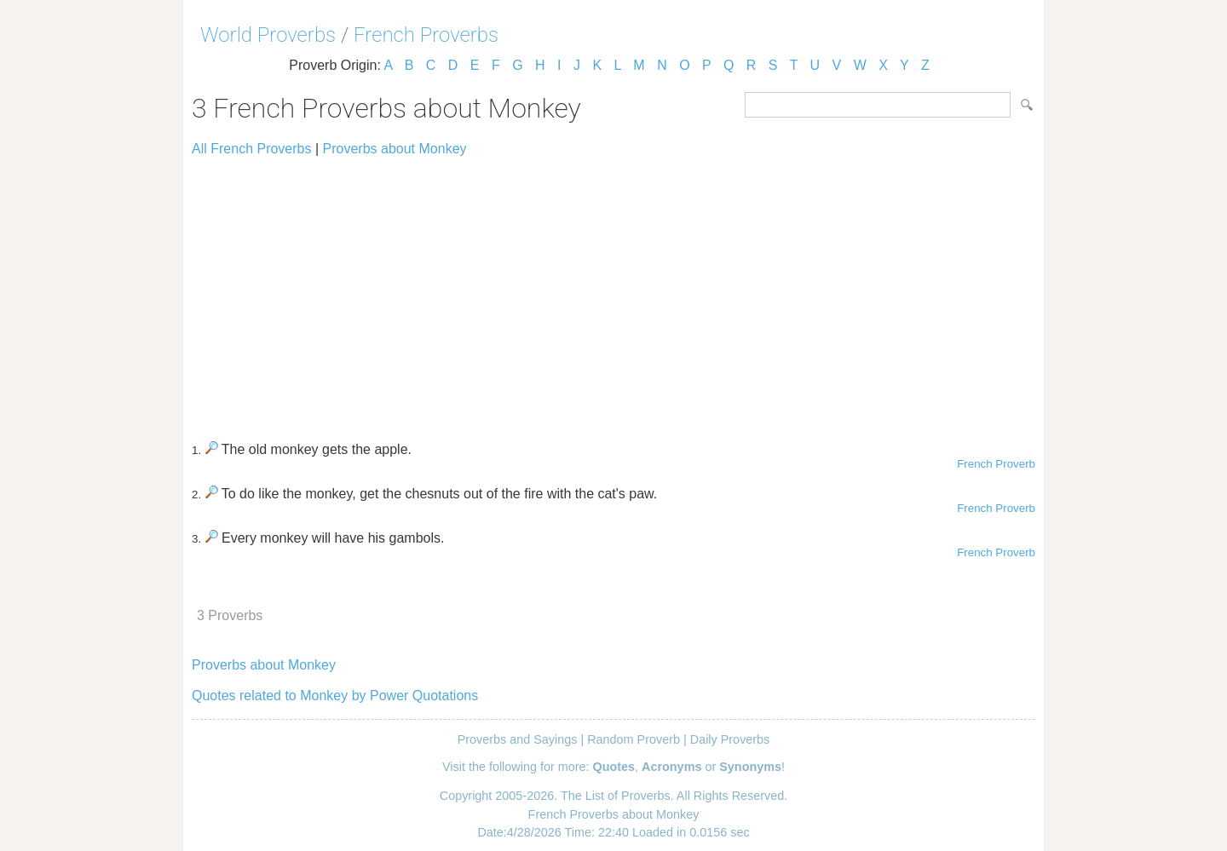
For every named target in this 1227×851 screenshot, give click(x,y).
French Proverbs (426, 35)
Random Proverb (633, 739)
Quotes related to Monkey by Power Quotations (335, 695)
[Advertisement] (613, 291)
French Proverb (996, 463)
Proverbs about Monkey (395, 148)
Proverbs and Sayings (518, 739)
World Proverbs (268, 35)
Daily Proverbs (730, 739)
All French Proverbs (252, 148)
